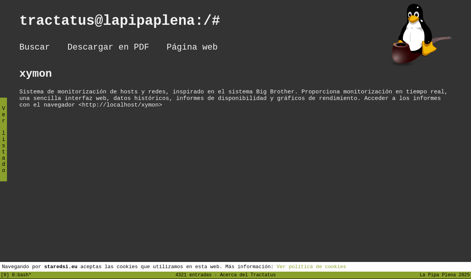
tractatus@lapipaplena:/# (128, 22)
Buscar (34, 48)
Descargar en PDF (108, 48)
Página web (192, 48)
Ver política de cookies (311, 266)
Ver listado (3, 145)
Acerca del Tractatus (248, 274)
